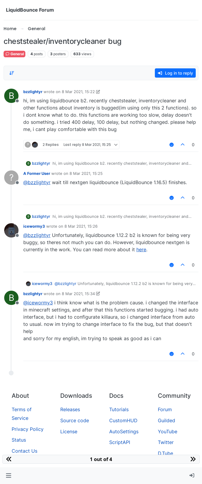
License (68, 431)
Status (19, 440)
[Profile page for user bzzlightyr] (11, 96)
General (14, 54)
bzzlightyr (32, 91)
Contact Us (24, 451)
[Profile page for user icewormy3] (11, 230)
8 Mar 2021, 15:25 (86, 173)
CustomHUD (123, 420)
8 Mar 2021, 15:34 (78, 293)
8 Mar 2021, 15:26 (81, 226)
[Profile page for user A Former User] (11, 177)
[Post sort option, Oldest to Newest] (11, 73)
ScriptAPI (119, 442)
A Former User (36, 173)
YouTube (167, 431)
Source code (74, 420)
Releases (70, 409)
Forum (165, 409)
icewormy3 (34, 226)
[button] (8, 476)
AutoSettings (123, 431)
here (141, 249)
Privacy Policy (28, 429)
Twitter (166, 442)
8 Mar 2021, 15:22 (78, 91)
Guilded (166, 420)
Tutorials (119, 409)
